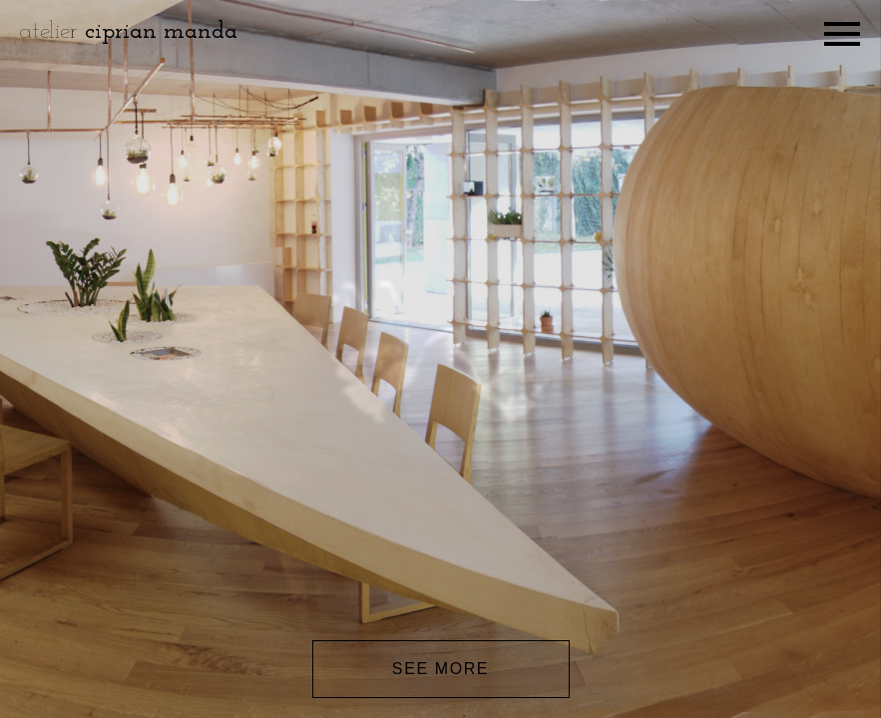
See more (440, 668)
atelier (128, 32)
